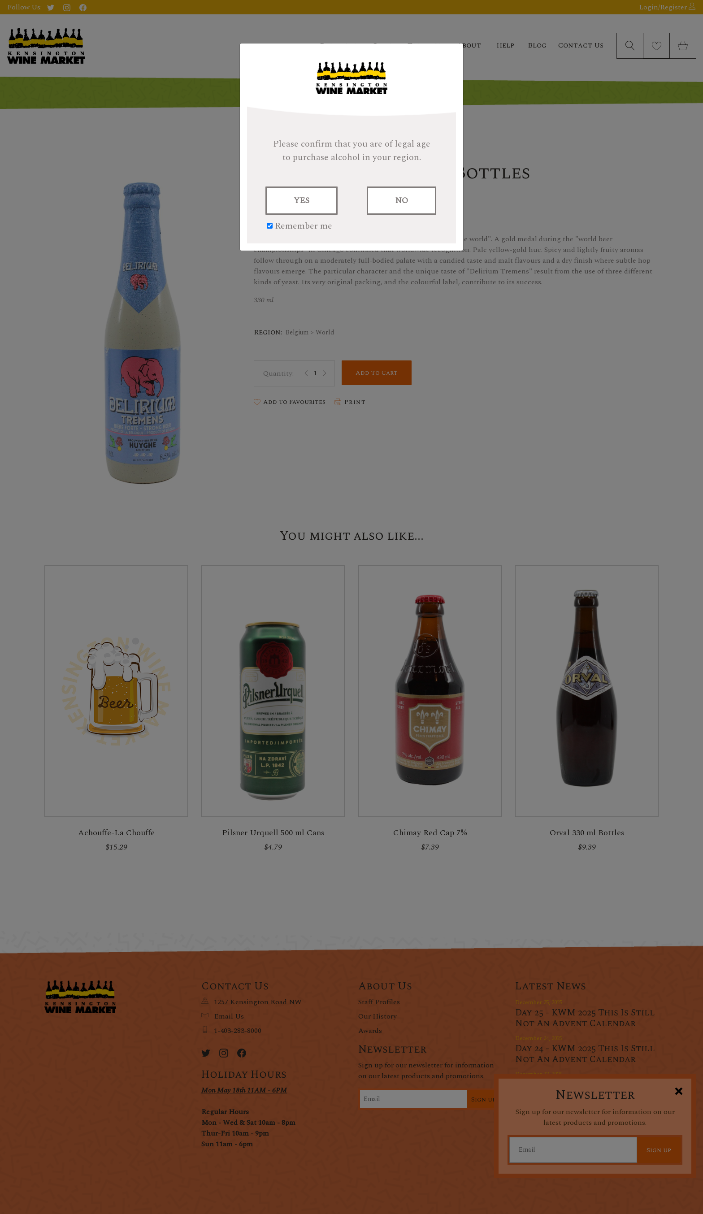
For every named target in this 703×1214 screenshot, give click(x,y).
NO (401, 201)
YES (301, 201)
